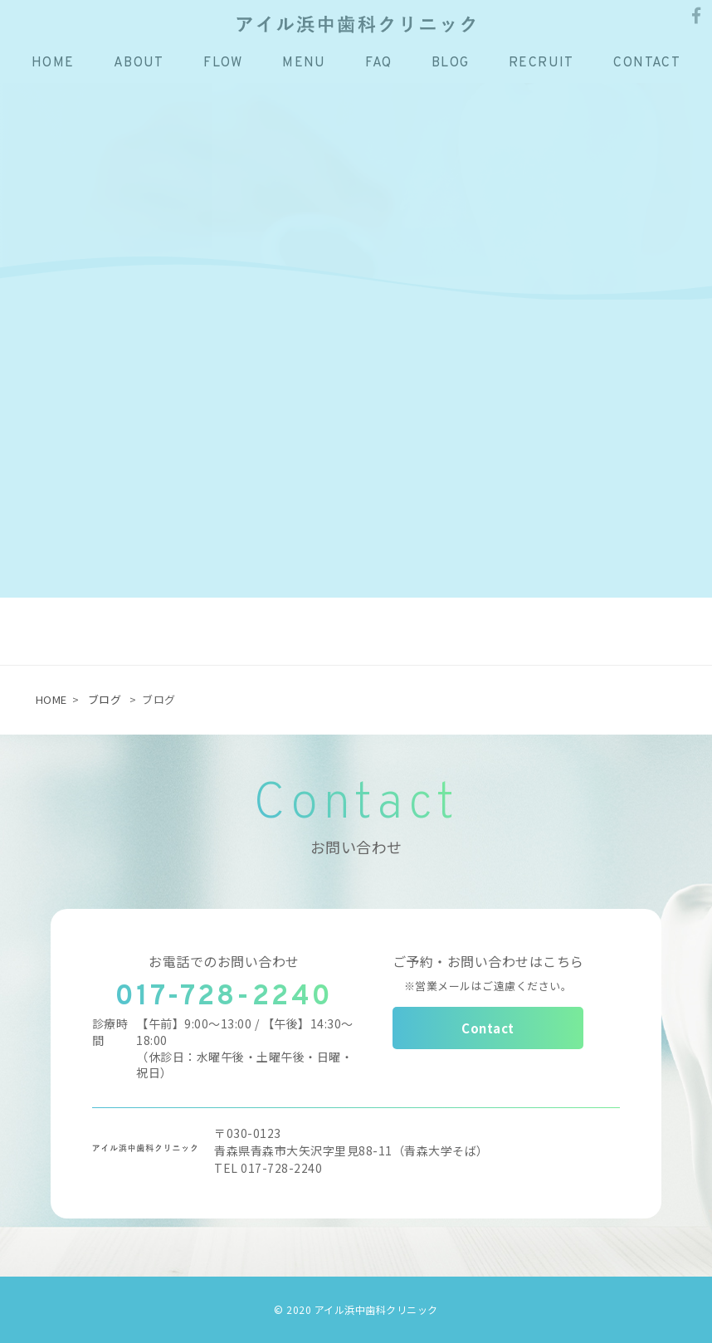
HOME (51, 699)
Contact (487, 1028)
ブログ (105, 699)
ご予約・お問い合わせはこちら (488, 972)
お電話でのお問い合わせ (224, 961)
